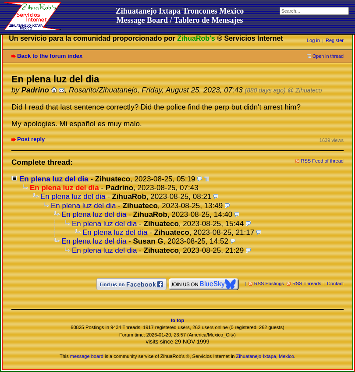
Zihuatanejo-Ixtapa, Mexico (265, 356)
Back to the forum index (49, 56)
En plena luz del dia (54, 179)
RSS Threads (306, 283)
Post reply (31, 139)
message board (86, 356)
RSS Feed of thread (322, 160)
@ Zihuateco (305, 90)
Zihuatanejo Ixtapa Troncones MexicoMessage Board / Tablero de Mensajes (180, 16)
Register (335, 40)
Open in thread (328, 56)
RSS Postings (269, 283)
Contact (335, 283)
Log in (313, 40)
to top (178, 320)
